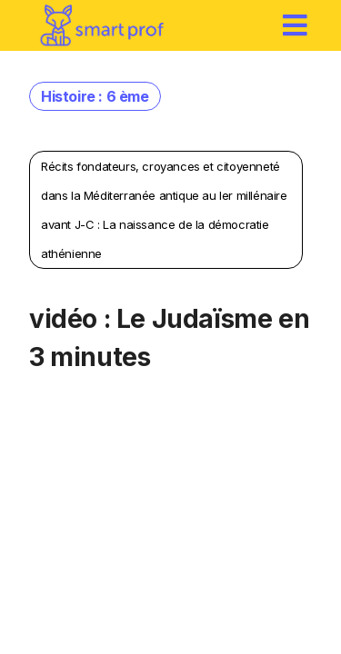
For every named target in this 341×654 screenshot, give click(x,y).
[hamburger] (295, 25)
